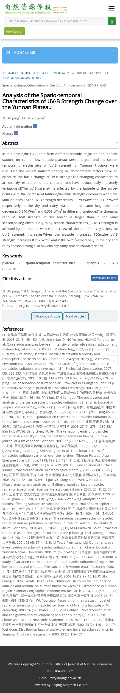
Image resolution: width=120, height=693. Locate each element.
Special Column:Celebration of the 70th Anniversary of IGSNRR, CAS (54, 85)
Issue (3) (81, 73)
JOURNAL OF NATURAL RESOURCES (25, 73)
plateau (8, 263)
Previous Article (47, 316)
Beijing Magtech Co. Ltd (69, 685)
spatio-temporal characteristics (50, 263)
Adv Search (14, 31)
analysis (93, 263)
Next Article (76, 316)
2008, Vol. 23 (61, 73)
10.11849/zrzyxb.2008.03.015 (21, 78)
